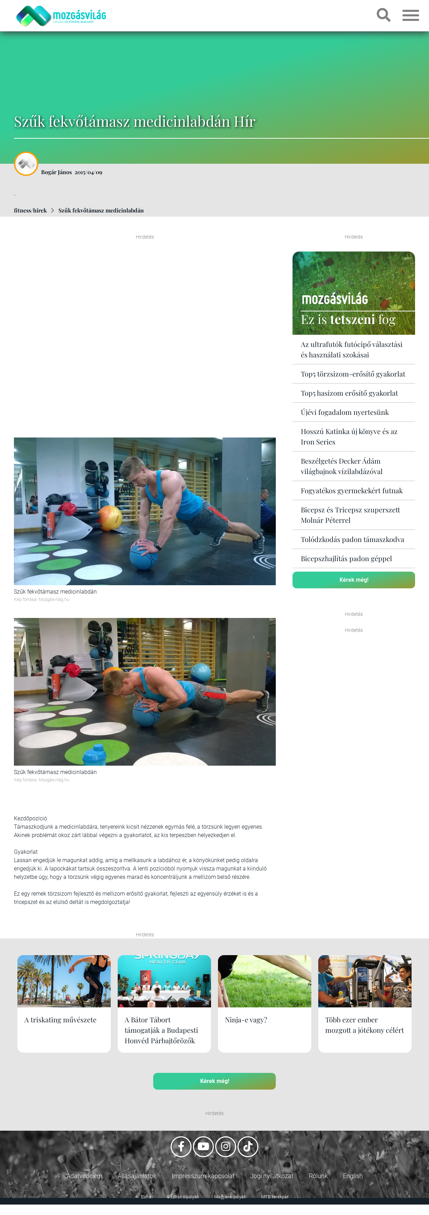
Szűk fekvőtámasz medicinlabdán (101, 210)
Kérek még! (354, 579)
